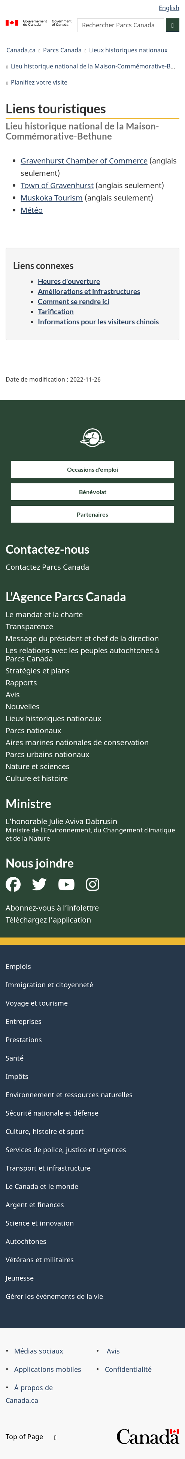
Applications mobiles (47, 1369)
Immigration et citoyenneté (49, 984)
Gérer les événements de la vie (54, 1296)
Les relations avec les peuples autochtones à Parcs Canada (82, 654)
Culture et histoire (37, 778)
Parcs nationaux (33, 730)
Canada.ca (21, 50)
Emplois (18, 966)
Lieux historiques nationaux (128, 50)
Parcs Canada (62, 50)
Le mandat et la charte (44, 614)
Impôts (17, 1076)
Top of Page (31, 1436)
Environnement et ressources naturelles (69, 1094)
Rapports (21, 682)
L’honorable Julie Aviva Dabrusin (90, 829)
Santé (15, 1057)
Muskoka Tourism (52, 198)
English (169, 8)
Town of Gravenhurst (57, 185)
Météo (32, 210)
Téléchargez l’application (48, 920)
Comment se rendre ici (73, 301)
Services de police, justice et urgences (66, 1149)
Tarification (56, 311)
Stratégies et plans (38, 671)
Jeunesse (20, 1277)
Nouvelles (23, 706)
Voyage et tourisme (37, 1002)
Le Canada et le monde (42, 1186)
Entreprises (24, 1021)
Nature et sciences (38, 766)
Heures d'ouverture (69, 281)
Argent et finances (35, 1204)
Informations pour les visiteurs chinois (98, 321)
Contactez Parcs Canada (47, 567)
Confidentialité (128, 1369)
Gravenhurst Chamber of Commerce (84, 161)
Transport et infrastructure (48, 1167)
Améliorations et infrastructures (89, 291)
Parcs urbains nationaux (48, 754)
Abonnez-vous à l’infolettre (52, 908)
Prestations (24, 1039)
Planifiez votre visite (39, 82)
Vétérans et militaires (40, 1259)
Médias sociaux (38, 1350)
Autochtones (26, 1241)
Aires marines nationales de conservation (77, 742)
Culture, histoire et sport (45, 1131)
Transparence (29, 626)
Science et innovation (40, 1222)
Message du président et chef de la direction (82, 638)
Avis (13, 694)
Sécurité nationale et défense (52, 1112)
